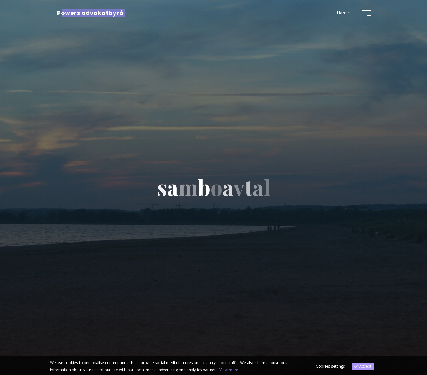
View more (228, 369)
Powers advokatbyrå (90, 13)
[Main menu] (366, 13)
